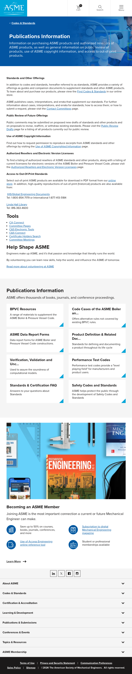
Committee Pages (20, 226)
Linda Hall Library (17, 204)
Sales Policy (14, 668)
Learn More (14, 561)
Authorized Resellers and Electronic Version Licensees (44, 167)
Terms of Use (27, 663)
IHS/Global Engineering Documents (28, 194)
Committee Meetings (22, 239)
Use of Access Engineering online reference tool (36, 543)
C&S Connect (17, 233)
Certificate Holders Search (25, 236)
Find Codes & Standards (91, 91)
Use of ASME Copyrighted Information (58, 146)
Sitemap (30, 668)
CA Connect (16, 222)
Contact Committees (59, 108)
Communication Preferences (96, 663)
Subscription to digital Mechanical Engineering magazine (96, 530)
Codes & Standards (23, 23)
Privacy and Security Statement (57, 663)
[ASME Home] (13, 8)
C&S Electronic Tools (21, 229)
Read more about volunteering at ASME (30, 266)
